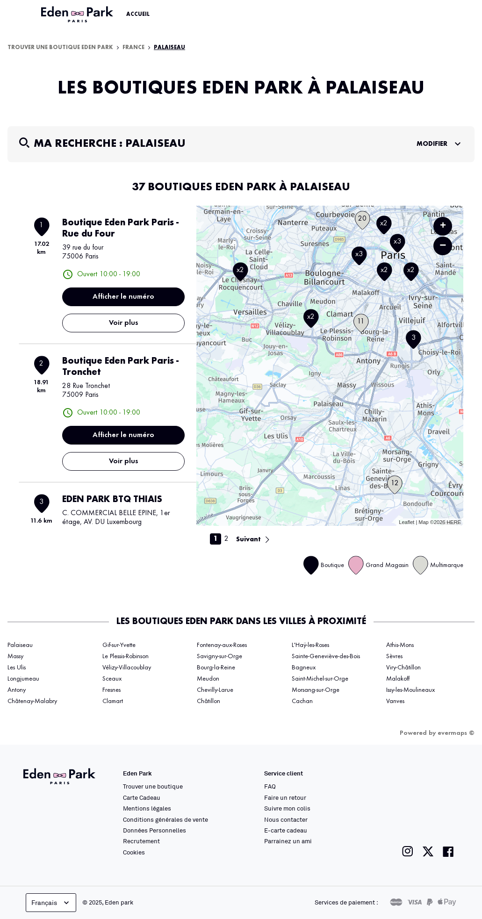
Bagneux (304, 667)
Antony (16, 690)
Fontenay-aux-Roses (222, 645)
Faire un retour (285, 797)
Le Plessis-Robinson (125, 656)
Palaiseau (169, 47)
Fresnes (111, 690)
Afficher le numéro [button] (123, 297)
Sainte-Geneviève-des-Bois (326, 656)
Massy (15, 656)
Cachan (302, 701)
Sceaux (112, 678)
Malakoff (398, 678)
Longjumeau (23, 678)
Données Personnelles (154, 830)
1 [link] (215, 539)
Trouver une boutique (153, 786)
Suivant (248, 539)
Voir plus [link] (123, 323)
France (133, 47)
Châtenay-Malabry (32, 701)
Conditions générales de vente (165, 819)
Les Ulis (16, 667)
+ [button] (443, 226)
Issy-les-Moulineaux (410, 690)
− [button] (442, 245)
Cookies (134, 852)
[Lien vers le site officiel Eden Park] (78, 14)
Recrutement (141, 841)
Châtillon (208, 701)
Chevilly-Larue (215, 690)
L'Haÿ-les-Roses (310, 645)
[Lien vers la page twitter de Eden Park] (428, 851)
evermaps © (456, 733)
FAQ (270, 786)
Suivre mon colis (287, 808)
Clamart (112, 701)
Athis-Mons (400, 645)
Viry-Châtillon (403, 667)
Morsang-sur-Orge (315, 690)
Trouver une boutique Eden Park (60, 47)
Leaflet (406, 522)
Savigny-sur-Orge (219, 656)
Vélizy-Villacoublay (126, 667)
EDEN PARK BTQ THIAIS (112, 499)
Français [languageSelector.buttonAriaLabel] (51, 902)
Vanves (395, 701)
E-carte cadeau (285, 830)
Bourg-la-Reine (216, 667)
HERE (453, 522)
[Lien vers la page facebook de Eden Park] (448, 851)
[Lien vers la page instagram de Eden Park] (407, 851)
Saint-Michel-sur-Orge (320, 678)
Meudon (208, 678)
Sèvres (394, 656)
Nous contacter (286, 819)
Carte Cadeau (141, 797)
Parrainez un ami (288, 841)
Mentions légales (147, 808)
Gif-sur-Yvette (119, 645)
